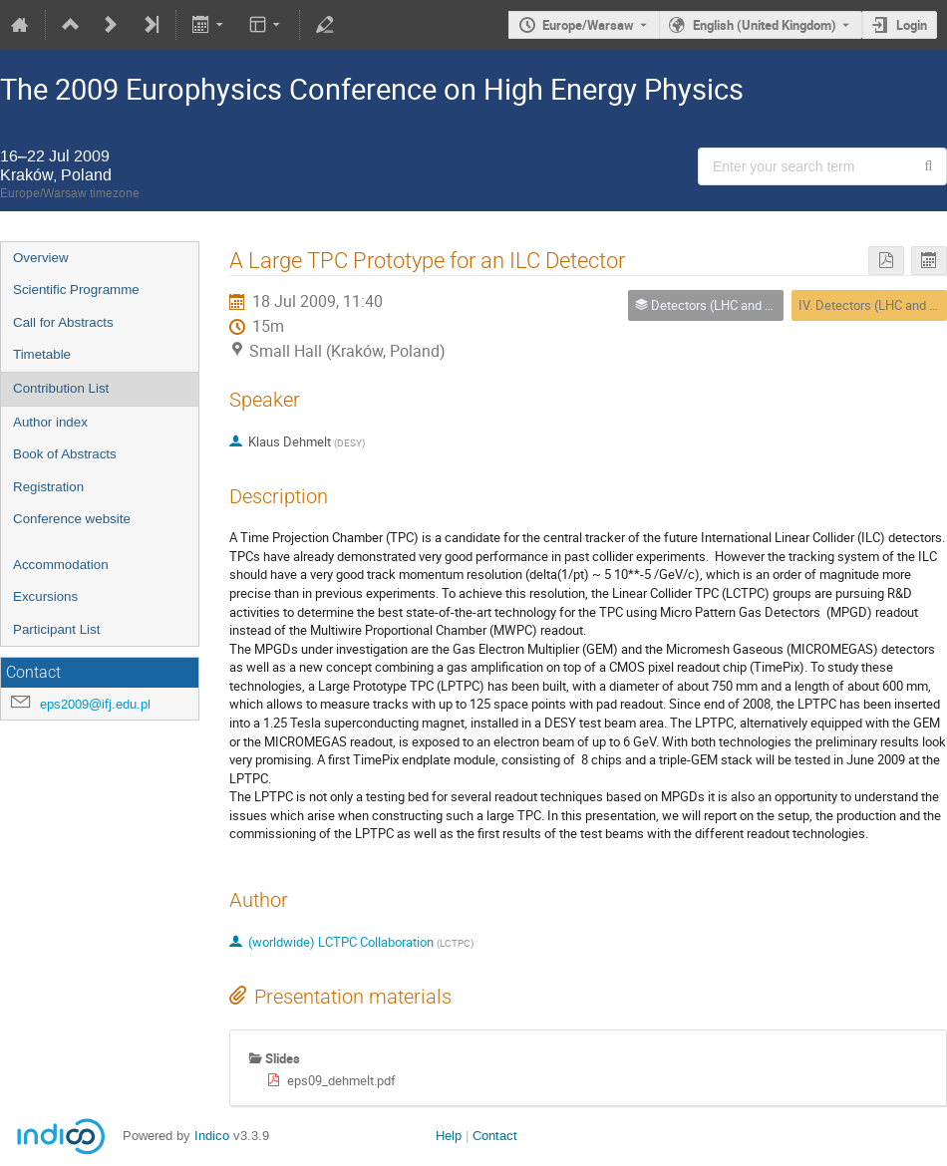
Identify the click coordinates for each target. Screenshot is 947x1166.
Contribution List (61, 388)
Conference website (72, 518)
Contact (495, 1135)
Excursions (45, 596)
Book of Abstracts (65, 453)
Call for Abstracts (63, 322)
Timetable (42, 354)
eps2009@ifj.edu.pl (95, 704)
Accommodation (61, 564)
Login (911, 25)
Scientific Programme (76, 289)
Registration (48, 486)
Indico (211, 1135)
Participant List (56, 629)
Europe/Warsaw (588, 25)
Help (449, 1135)
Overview (41, 257)
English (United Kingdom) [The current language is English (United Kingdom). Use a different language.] (764, 25)
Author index (50, 422)
